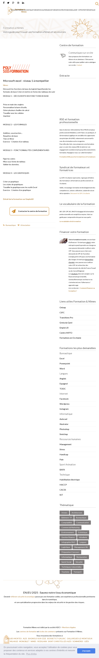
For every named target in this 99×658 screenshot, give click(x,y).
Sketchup (64, 434)
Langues (83, 542)
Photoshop (64, 429)
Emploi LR (64, 327)
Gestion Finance (68, 537)
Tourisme (65, 572)
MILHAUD (14, 641)
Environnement (67, 532)
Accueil (14, 10)
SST (61, 495)
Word (62, 368)
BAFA (62, 469)
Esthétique (82, 532)
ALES (25, 638)
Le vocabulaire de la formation (70, 221)
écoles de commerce (47, 631)
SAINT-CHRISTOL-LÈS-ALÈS (60, 641)
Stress (62, 449)
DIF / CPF (78, 10)
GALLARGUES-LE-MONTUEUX (79, 638)
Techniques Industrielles (71, 567)
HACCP (63, 484)
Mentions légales (69, 627)
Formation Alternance (42, 10)
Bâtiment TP (66, 517)
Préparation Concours (70, 552)
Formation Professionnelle (63, 10)
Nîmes (5, 85)
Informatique (66, 557)
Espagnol (64, 383)
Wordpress (64, 404)
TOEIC (63, 388)
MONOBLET (24, 641)
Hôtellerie (83, 537)
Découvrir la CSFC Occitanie (80, 193)
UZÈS (86, 641)
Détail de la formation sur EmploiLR (18, 199)
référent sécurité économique (23, 596)
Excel (62, 358)
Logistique (65, 547)
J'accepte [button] (86, 651)
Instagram (64, 409)
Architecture (77, 513)
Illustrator (64, 424)
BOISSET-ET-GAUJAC (56, 638)
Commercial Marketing (70, 527)
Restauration (81, 557)
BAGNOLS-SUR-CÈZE (37, 638)
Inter (83, 10)
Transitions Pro (66, 317)
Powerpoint (65, 363)
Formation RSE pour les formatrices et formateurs (77, 157)
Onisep (63, 307)
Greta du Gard (66, 322)
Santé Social (66, 562)
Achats (64, 513)
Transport (77, 572)
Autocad (63, 419)
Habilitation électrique (70, 479)
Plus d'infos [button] (31, 654)
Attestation (24, 225)
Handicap (64, 454)
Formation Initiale (25, 10)
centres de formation (28, 631)
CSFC (62, 312)
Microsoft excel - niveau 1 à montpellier (26, 80)
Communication (82, 522)
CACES (63, 489)
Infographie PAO (68, 542)
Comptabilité (66, 522)
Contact (79, 65)
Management (65, 444)
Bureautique (9, 225)
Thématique (90, 10)
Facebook (64, 398)
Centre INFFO (66, 332)
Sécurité (79, 562)
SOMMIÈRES (78, 641)
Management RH (81, 547)
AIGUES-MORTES (14, 638)
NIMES (34, 641)
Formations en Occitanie (70, 338)
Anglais (63, 378)
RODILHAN (42, 641)
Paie (61, 459)
